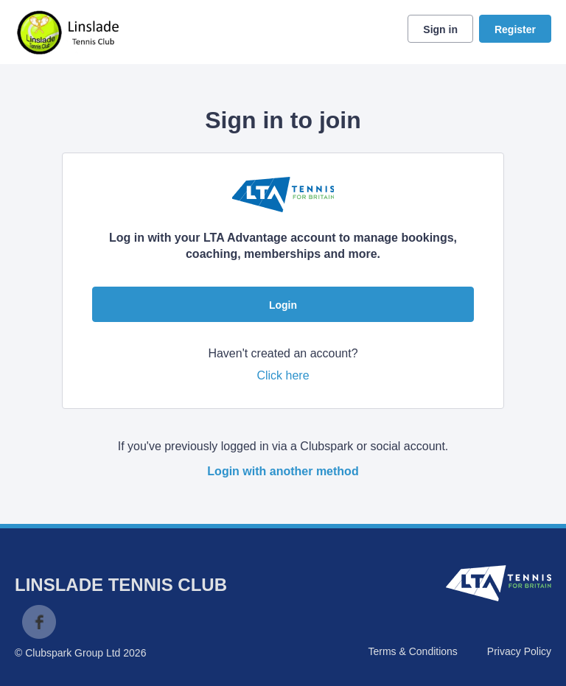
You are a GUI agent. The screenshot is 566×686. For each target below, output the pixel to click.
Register (515, 29)
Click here (282, 375)
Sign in (440, 29)
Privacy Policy (519, 651)
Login (283, 305)
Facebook (39, 622)
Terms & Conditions (412, 651)
